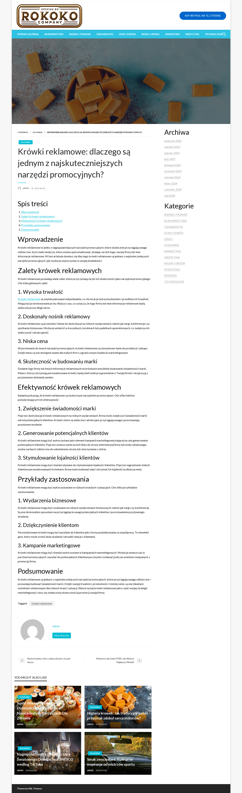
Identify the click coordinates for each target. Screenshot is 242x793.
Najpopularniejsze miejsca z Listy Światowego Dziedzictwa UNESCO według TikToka (45, 759)
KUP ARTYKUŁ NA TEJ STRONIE (203, 15)
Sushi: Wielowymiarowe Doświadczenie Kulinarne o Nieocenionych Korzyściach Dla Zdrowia (42, 710)
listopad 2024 (172, 165)
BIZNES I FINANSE (80, 34)
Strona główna (28, 34)
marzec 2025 (172, 153)
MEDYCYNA (192, 34)
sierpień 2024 (172, 177)
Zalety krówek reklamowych (38, 216)
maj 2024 (169, 195)
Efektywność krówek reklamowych (41, 220)
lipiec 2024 (170, 183)
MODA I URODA (150, 34)
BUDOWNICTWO (54, 34)
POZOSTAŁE (172, 269)
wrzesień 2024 (173, 171)
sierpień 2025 (172, 146)
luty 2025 (169, 159)
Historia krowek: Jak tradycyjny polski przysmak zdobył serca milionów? (117, 715)
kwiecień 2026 (173, 140)
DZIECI (168, 239)
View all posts (61, 635)
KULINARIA (37, 132)
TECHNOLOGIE (174, 281)
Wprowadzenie (30, 212)
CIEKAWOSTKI (104, 34)
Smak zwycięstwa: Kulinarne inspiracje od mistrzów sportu (111, 761)
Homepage (23, 132)
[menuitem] (28, 34)
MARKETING (172, 34)
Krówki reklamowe (29, 299)
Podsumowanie (30, 229)
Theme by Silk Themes (29, 788)
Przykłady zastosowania (35, 225)
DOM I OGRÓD (127, 34)
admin (26, 188)
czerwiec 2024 (173, 189)
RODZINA (170, 275)
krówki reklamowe (42, 603)
